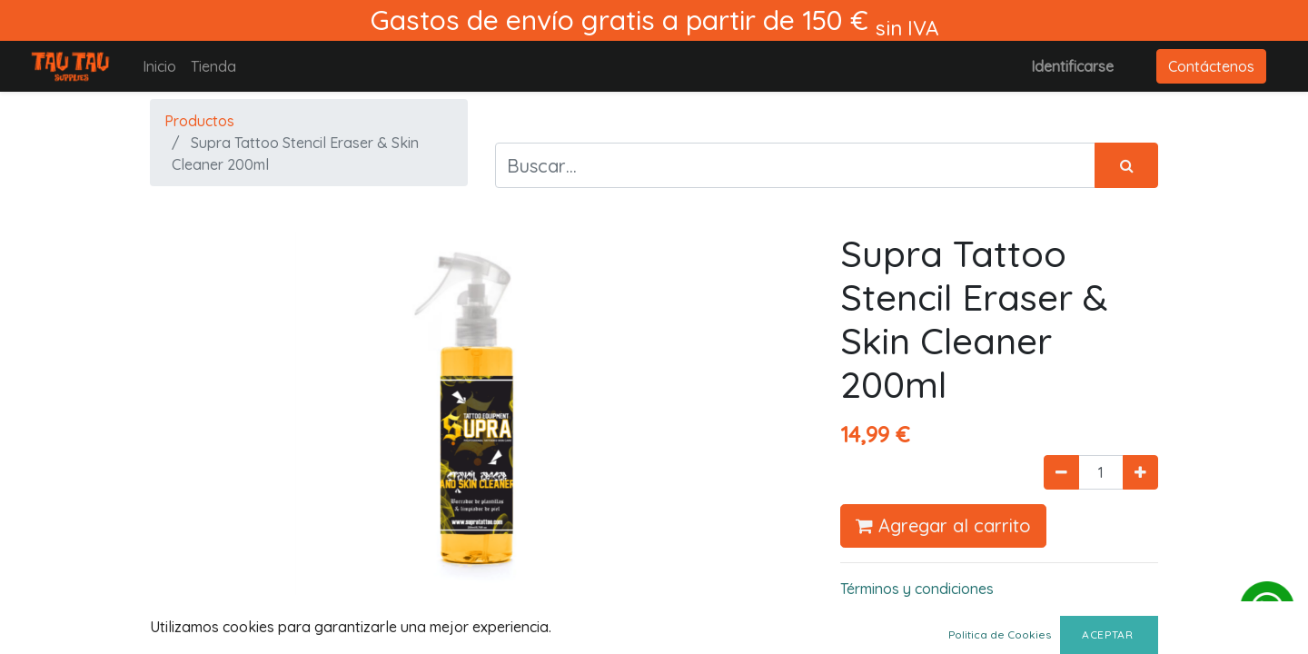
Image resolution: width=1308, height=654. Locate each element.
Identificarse (1072, 66)
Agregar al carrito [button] (943, 525)
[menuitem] (159, 66)
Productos (199, 121)
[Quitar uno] (1061, 472)
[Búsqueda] (1126, 165)
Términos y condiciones (917, 589)
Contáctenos (1211, 66)
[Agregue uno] (1140, 472)
